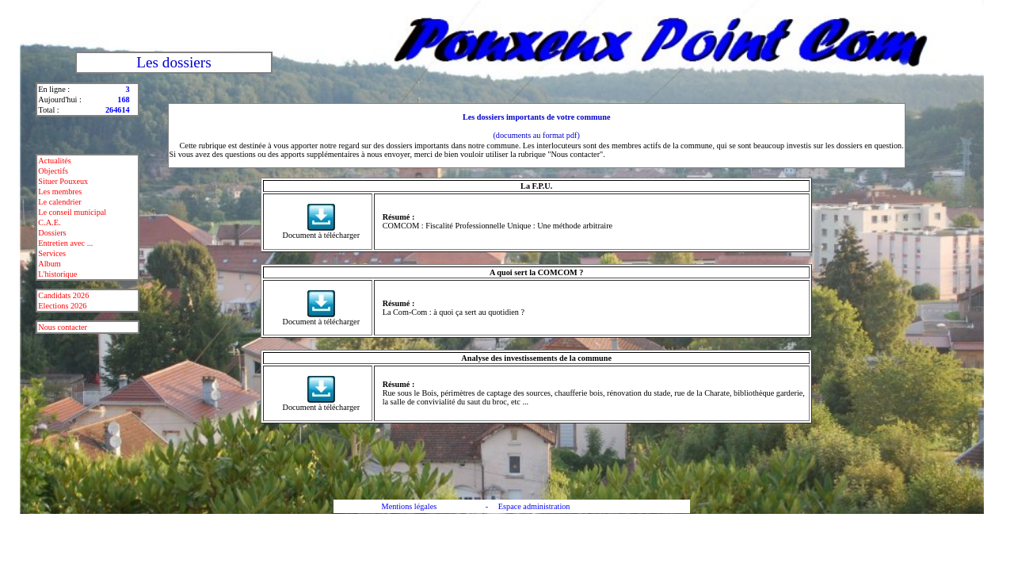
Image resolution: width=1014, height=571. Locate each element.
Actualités (54, 160)
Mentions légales (409, 506)
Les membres (60, 191)
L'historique (57, 274)
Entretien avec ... (65, 243)
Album (49, 263)
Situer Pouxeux (63, 181)
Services (52, 253)
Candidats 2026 (63, 295)
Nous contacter (62, 327)
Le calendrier (59, 201)
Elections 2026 (62, 305)
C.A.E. (49, 222)
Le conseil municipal (72, 212)
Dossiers (52, 232)
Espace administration (534, 506)
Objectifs (53, 171)
